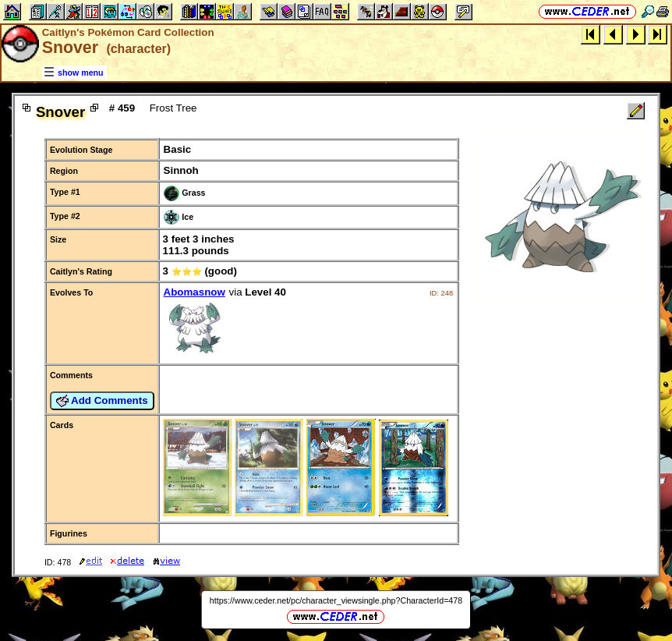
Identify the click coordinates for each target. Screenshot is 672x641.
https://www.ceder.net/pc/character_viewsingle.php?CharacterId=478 (336, 600)
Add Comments (102, 401)
